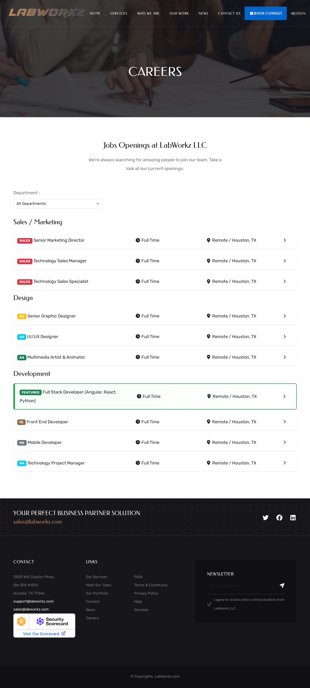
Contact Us (229, 13)
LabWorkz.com (167, 676)
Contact (93, 601)
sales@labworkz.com (37, 521)
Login (298, 13)
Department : (26, 192)
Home (95, 13)
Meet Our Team (98, 585)
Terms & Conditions (151, 585)
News (203, 13)
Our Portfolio (97, 593)
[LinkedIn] (293, 517)
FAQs (138, 577)
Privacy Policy (146, 593)
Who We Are (148, 13)
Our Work (179, 13)
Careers (92, 618)
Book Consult (265, 13)
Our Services (96, 577)
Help (138, 601)
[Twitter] (265, 517)
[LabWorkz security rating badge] (44, 625)
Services (118, 13)
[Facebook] (279, 517)
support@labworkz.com (33, 601)
